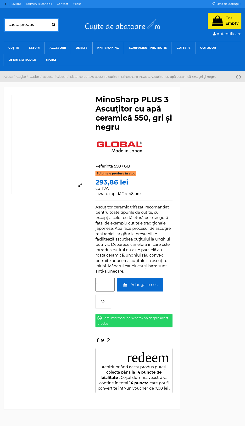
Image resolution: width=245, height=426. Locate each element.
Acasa (77, 4)
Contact (63, 4)
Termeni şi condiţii (39, 4)
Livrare (16, 4)
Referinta (104, 166)
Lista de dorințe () (226, 4)
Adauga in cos (140, 284)
